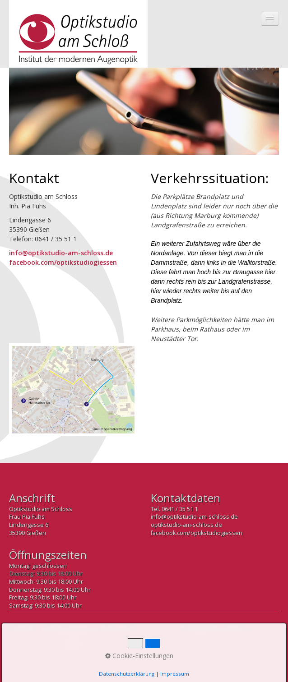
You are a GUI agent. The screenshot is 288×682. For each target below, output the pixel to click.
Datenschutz (118, 628)
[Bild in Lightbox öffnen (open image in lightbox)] (73, 389)
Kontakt (52, 628)
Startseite (24, 628)
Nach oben (73, 646)
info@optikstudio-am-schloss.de (61, 253)
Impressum (81, 628)
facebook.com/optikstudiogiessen (63, 262)
